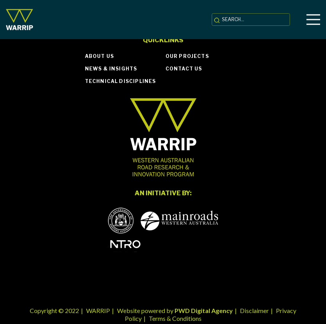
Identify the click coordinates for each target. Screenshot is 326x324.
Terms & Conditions (175, 318)
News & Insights (111, 69)
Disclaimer (254, 310)
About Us (99, 56)
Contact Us (184, 69)
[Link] (19, 20)
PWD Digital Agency (204, 310)
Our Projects (187, 56)
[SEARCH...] (251, 19)
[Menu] (313, 19)
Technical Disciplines (120, 81)
